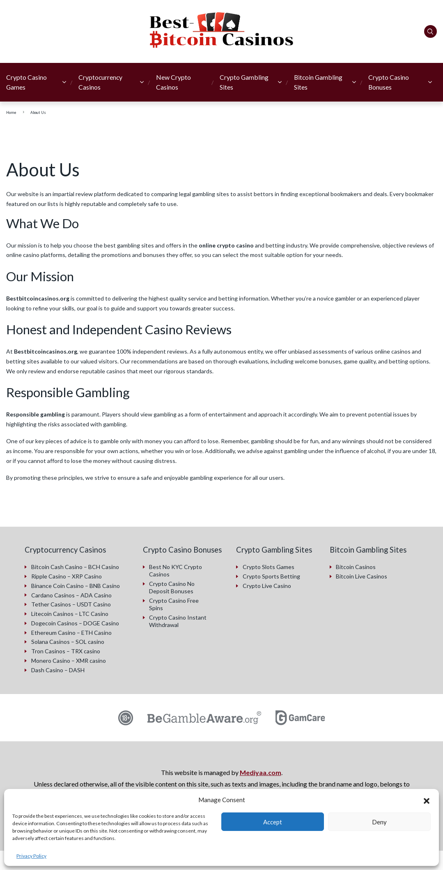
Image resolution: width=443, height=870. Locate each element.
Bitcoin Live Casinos (361, 576)
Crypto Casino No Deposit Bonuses (172, 587)
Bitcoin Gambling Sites (318, 82)
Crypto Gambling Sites (244, 82)
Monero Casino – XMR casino (68, 659)
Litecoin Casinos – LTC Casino (69, 613)
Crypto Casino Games (26, 82)
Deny (379, 822)
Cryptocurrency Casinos (100, 82)
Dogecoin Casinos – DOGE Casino (75, 622)
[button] (426, 800)
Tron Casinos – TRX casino (65, 650)
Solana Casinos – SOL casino (67, 641)
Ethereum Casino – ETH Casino (71, 631)
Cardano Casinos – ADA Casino (71, 594)
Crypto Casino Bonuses (388, 82)
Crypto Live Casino (267, 585)
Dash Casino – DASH (58, 668)
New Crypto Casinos (173, 82)
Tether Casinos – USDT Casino (71, 603)
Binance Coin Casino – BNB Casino (75, 585)
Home (11, 112)
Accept (272, 822)
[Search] (430, 31)
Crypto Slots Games (268, 566)
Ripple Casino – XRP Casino (66, 576)
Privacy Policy (31, 856)
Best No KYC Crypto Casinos (175, 570)
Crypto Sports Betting (271, 576)
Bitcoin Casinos (356, 566)
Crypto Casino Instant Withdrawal (178, 620)
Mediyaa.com (260, 771)
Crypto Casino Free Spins (174, 604)
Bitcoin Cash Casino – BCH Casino (75, 566)
